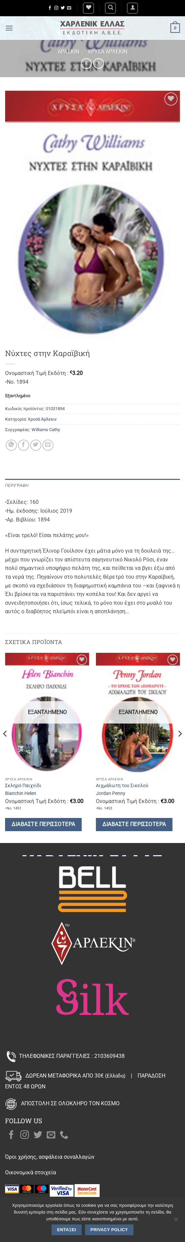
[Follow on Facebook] (50, 8)
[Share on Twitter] (35, 445)
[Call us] (64, 1135)
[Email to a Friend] (48, 445)
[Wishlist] (88, 8)
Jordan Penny (110, 793)
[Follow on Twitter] (63, 8)
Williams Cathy (46, 429)
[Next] (180, 747)
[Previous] (5, 747)
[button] (132, 8)
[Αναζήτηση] (110, 8)
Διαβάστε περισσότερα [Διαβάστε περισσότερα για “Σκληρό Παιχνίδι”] (43, 824)
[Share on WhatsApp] (11, 445)
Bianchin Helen (20, 793)
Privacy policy (109, 1229)
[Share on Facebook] (23, 445)
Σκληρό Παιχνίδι (23, 785)
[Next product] (86, 63)
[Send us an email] (69, 8)
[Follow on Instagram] (56, 8)
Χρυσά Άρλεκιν (107, 51)
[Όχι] (176, 1221)
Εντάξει (66, 1229)
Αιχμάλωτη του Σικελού (122, 785)
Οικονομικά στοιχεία (30, 1172)
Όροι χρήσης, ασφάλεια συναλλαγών (50, 1157)
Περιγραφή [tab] (16, 485)
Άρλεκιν (68, 51)
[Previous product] (98, 63)
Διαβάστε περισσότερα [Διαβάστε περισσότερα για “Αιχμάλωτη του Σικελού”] (134, 824)
